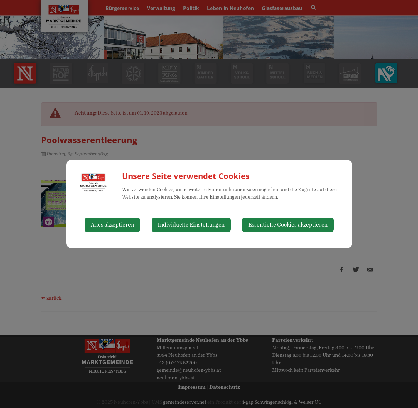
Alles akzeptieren (112, 225)
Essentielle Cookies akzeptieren (288, 225)
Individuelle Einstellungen (191, 225)
